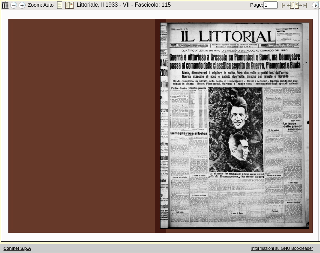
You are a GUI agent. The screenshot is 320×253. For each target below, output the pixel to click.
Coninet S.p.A (17, 248)
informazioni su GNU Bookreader (282, 248)
